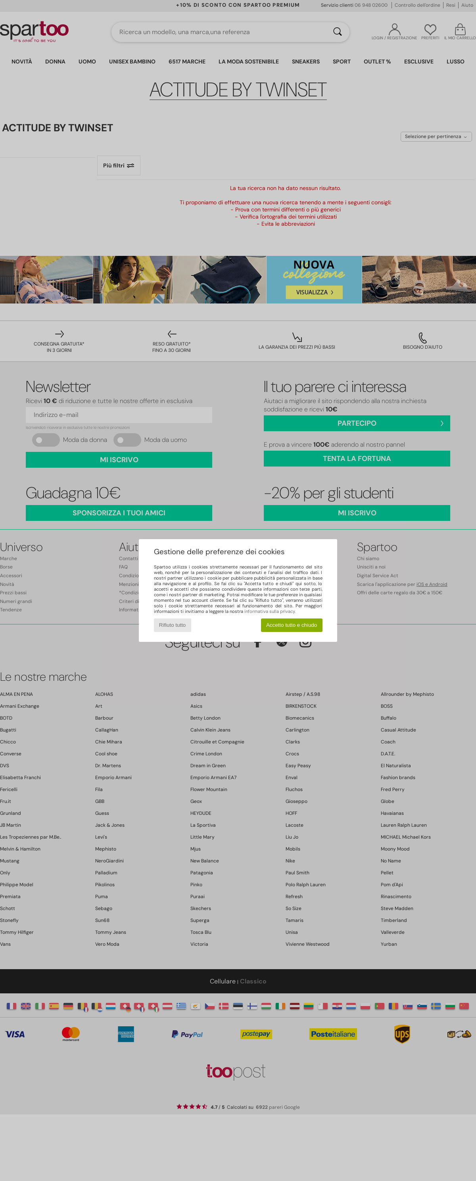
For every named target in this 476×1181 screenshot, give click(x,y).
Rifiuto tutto (172, 625)
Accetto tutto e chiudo (291, 625)
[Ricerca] (337, 32)
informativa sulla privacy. (270, 611)
